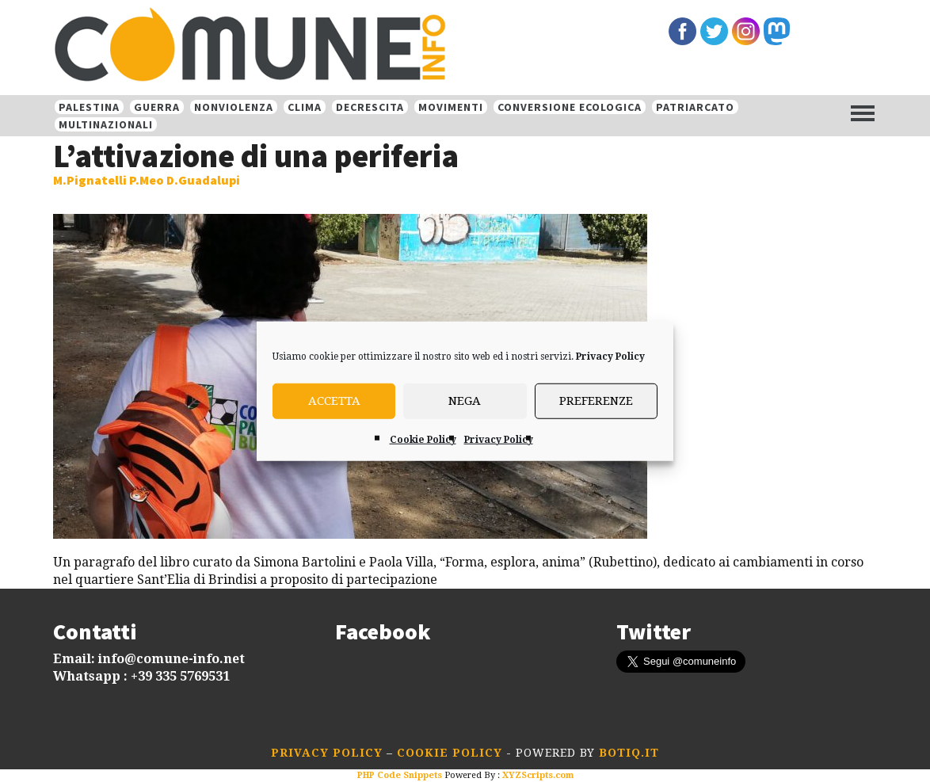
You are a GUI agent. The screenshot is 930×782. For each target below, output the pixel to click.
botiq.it (627, 752)
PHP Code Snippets (399, 775)
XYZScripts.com (538, 775)
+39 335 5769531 (180, 676)
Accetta (334, 401)
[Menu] (863, 112)
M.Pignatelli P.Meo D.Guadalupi (146, 180)
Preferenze (596, 401)
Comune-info (271, 46)
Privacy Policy (610, 355)
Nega (464, 401)
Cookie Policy (423, 438)
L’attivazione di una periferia (256, 156)
